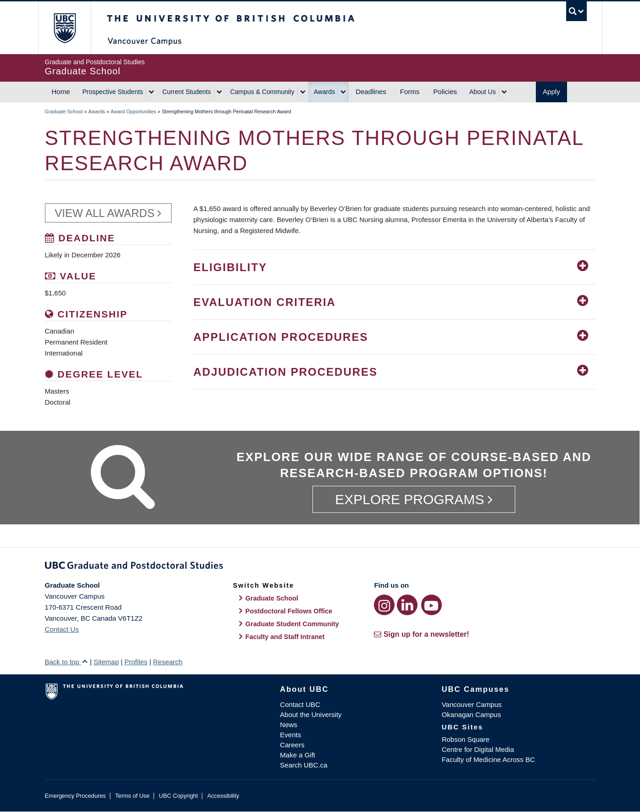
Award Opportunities (133, 111)
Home (61, 91)
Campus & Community (262, 91)
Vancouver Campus (472, 704)
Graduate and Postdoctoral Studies (320, 567)
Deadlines (371, 91)
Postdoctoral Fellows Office (289, 611)
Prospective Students (113, 91)
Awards (324, 91)
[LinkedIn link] (407, 605)
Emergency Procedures (75, 795)
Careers (292, 745)
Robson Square (466, 739)
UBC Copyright (178, 795)
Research (167, 662)
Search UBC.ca (303, 765)
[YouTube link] (431, 605)
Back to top (66, 662)
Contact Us (62, 629)
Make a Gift (297, 755)
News (288, 725)
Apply (551, 91)
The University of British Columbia (64, 27)
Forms (410, 91)
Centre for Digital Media (478, 749)
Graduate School (64, 111)
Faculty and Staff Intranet (285, 636)
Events (290, 735)
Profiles (135, 662)
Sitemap (106, 662)
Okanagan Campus (471, 714)
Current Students (186, 91)
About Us (482, 91)
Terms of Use (132, 795)
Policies (445, 91)
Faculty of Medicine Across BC (488, 759)
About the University (310, 714)
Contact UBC (300, 704)
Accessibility (223, 795)
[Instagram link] (384, 605)
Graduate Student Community (292, 624)
